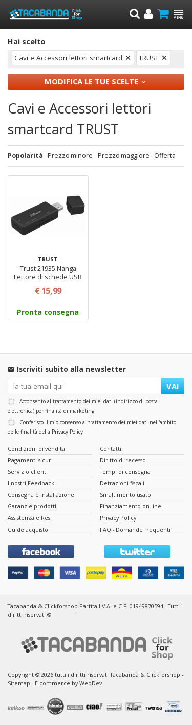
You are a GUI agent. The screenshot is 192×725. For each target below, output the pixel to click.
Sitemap (19, 683)
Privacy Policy (67, 431)
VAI (172, 386)
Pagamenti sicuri (30, 460)
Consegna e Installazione (41, 495)
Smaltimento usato (125, 495)
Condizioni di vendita (36, 448)
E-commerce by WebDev (68, 683)
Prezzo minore (70, 155)
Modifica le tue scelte (91, 81)
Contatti (110, 448)
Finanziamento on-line (130, 506)
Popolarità (25, 155)
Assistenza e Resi (30, 518)
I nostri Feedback (31, 483)
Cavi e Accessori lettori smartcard (68, 57)
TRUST (149, 57)
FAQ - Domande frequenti (135, 529)
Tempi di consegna (125, 471)
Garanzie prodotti (32, 506)
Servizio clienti (28, 471)
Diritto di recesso (123, 460)
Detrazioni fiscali (122, 483)
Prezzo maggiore (124, 155)
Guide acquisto (28, 529)
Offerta (165, 155)
